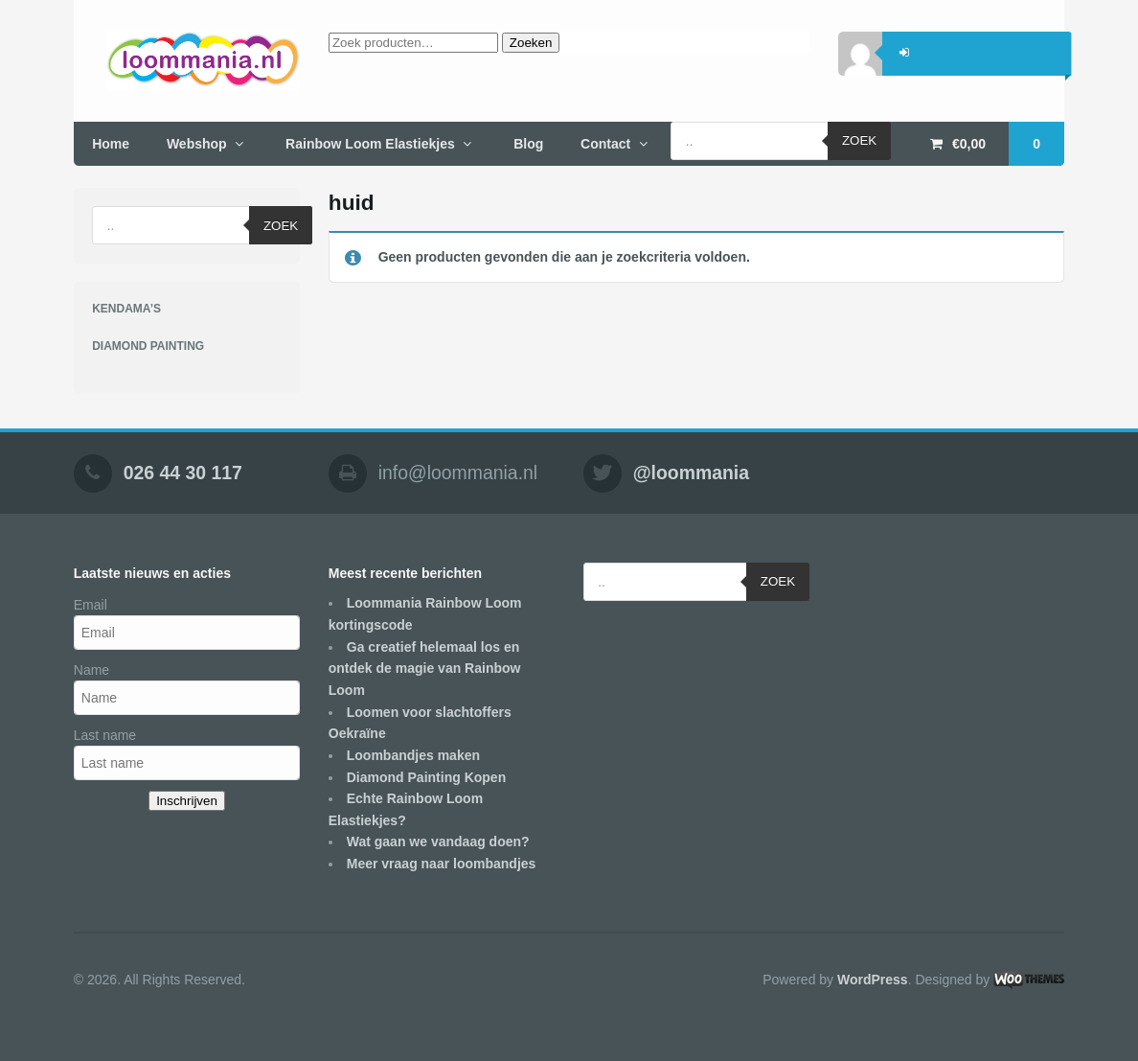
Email (90, 604)
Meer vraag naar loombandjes (441, 863)
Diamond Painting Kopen (426, 777)
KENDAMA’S (126, 308)
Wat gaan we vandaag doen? (438, 841)
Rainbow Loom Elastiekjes (370, 143)
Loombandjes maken (413, 755)
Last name (105, 735)
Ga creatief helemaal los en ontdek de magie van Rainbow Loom (425, 668)
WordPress (872, 979)
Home (110, 143)
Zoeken (531, 42)
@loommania (691, 472)
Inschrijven (186, 801)
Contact (605, 143)
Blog (528, 143)
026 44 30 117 (183, 472)
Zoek (859, 140)
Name (91, 670)
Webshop (197, 143)
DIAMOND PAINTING (148, 346)
